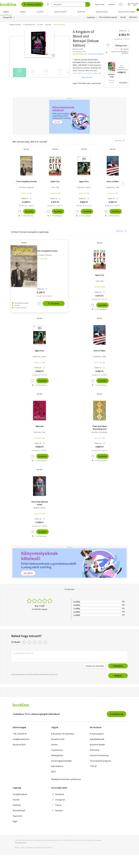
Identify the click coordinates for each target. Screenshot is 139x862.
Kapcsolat (17, 815)
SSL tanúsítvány (20, 843)
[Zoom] (53, 55)
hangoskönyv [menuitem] (60, 12)
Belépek (118, 675)
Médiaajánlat (57, 755)
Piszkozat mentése (95, 666)
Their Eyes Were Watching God (99, 427)
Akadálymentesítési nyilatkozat (66, 779)
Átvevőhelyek (19, 810)
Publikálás (118, 666)
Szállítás (17, 805)
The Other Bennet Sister (39, 503)
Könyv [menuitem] (6, 12)
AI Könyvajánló (32, 4)
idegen (26, 149)
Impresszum (57, 750)
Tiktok (56, 805)
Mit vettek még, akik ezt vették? (30, 141)
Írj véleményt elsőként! (96, 54)
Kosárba (123, 82)
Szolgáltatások (20, 794)
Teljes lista (119, 140)
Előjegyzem (121, 45)
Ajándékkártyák (97, 739)
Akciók (123, 17)
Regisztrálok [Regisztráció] (99, 4)
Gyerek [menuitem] (23, 12)
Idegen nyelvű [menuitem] (102, 12)
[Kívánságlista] (121, 4)
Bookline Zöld (57, 739)
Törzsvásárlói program (108, 17)
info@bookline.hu (21, 739)
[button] (122, 183)
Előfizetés (133, 17)
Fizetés (16, 799)
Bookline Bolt (19, 744)
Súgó (15, 821)
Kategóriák (7, 17)
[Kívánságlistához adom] (108, 44)
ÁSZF (53, 771)
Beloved (39, 426)
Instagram (58, 799)
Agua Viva (84, 181)
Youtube (57, 810)
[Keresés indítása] (87, 4)
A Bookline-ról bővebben (62, 733)
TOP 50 (93, 766)
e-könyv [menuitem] (40, 12)
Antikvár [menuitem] (81, 12)
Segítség (90, 17)
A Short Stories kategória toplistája (30, 231)
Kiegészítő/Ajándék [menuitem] (128, 11)
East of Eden (113, 181)
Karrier (54, 744)
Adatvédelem (57, 766)
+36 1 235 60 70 (19, 733)
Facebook (57, 794)
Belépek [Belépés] (112, 4)
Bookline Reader (97, 744)
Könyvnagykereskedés (61, 760)
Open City (55, 181)
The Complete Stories (26, 181)
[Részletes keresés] (48, 4)
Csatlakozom (116, 714)
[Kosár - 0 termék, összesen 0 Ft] (133, 4)
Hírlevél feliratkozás (99, 755)
